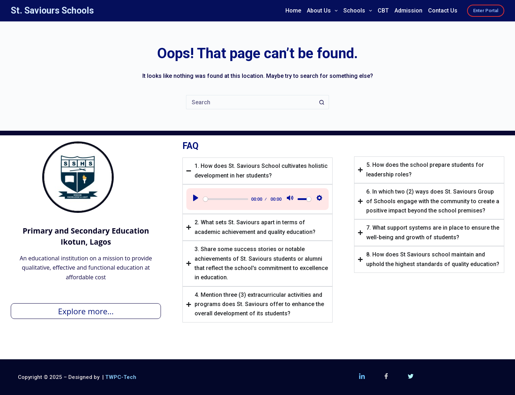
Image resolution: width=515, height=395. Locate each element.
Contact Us (442, 10)
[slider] (225, 199)
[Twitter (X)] (410, 377)
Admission (408, 10)
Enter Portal (485, 10)
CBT (383, 10)
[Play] (195, 199)
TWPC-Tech (120, 377)
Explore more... (85, 311)
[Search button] (322, 102)
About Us (323, 10)
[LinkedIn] (362, 377)
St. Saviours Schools (52, 10)
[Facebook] (386, 377)
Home (293, 10)
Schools (358, 10)
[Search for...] (250, 102)
